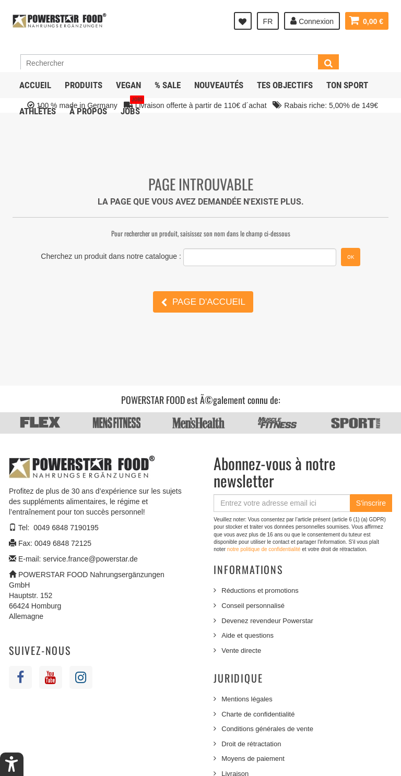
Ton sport (347, 85)
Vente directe (241, 650)
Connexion (312, 21)
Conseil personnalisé (253, 606)
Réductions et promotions (259, 590)
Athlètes (37, 111)
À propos (88, 111)
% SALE (168, 85)
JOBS (132, 107)
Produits (83, 85)
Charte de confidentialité (257, 714)
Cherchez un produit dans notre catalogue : (111, 256)
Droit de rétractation (251, 744)
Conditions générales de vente (267, 729)
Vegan (128, 85)
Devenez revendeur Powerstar (267, 621)
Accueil (35, 85)
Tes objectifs (285, 85)
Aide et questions (247, 635)
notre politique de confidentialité (264, 549)
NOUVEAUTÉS (218, 85)
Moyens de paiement (253, 758)
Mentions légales (247, 699)
